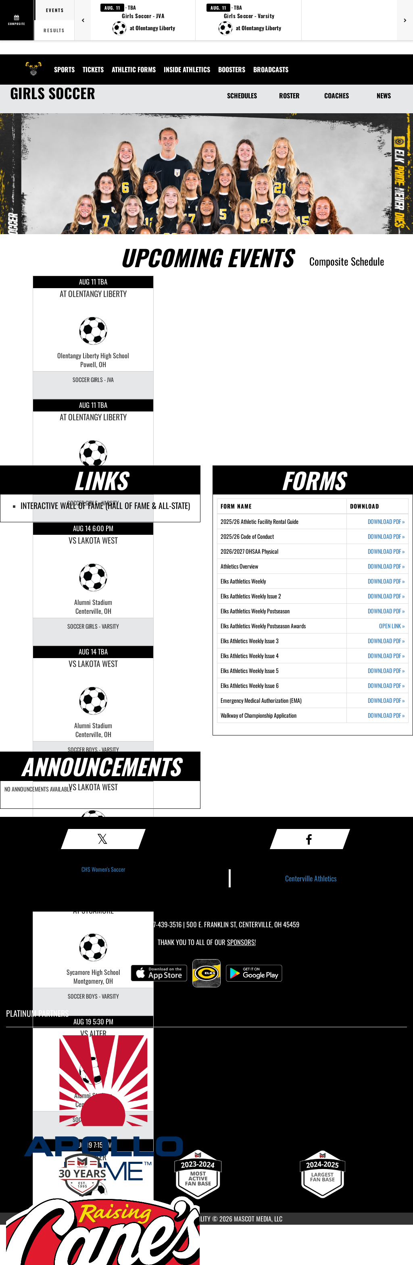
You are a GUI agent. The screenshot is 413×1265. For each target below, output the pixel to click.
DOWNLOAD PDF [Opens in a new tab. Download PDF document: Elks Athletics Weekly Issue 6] (386, 685)
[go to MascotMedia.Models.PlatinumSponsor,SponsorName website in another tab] (206, 1107)
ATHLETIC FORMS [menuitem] (134, 69)
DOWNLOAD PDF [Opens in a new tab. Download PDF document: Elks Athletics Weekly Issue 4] (386, 656)
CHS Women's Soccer (103, 869)
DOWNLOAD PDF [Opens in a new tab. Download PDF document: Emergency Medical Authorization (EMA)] (386, 700)
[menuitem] (270, 69)
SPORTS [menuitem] (64, 69)
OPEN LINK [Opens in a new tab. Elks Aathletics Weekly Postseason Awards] (392, 626)
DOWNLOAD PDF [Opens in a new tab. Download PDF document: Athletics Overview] (386, 566)
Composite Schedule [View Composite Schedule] (346, 260)
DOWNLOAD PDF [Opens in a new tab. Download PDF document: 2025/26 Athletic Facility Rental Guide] (386, 521)
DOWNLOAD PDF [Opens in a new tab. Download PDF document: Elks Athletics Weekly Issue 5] (386, 671)
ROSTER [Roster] (289, 95)
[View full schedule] (17, 20)
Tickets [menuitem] (93, 69)
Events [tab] (55, 10)
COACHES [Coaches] (336, 95)
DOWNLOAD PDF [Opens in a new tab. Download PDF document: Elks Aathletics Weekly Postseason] (386, 611)
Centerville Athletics (311, 878)
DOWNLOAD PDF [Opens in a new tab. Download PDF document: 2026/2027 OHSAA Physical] (386, 551)
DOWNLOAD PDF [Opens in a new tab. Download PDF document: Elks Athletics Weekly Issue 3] (386, 641)
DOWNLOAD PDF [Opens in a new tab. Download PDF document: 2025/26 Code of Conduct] (386, 536)
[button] (143, 20)
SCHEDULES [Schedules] (242, 95)
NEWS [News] (384, 95)
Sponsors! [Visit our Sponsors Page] (241, 942)
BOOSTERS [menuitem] (231, 69)
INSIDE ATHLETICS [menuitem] (187, 69)
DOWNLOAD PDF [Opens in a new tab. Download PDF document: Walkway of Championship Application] (386, 715)
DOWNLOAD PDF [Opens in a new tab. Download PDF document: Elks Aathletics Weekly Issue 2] (386, 596)
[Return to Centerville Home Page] (33, 64)
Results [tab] (54, 30)
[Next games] (405, 20)
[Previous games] (83, 20)
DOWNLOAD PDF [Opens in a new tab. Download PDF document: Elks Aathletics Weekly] (386, 581)
